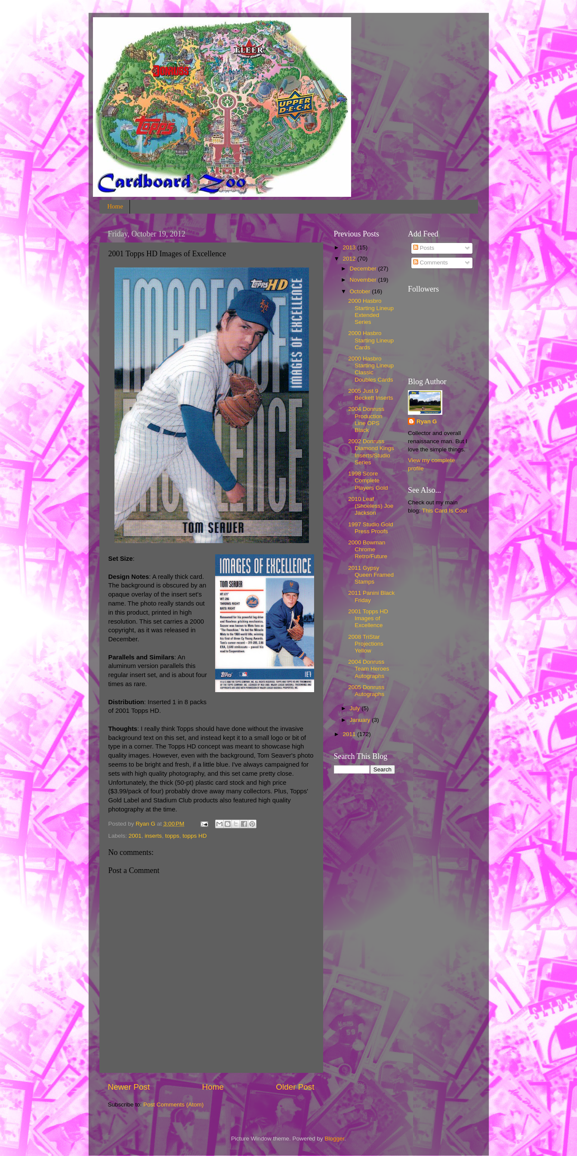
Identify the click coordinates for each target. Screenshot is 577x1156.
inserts (153, 836)
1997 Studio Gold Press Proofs (370, 527)
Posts (424, 248)
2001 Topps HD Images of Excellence (368, 618)
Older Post (295, 1086)
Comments (430, 262)
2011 (349, 734)
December (364, 268)
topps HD (194, 836)
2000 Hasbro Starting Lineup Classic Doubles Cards (371, 369)
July (356, 708)
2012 (349, 258)
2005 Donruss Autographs (366, 690)
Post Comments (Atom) (173, 1104)
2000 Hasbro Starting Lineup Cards (371, 340)
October (361, 291)
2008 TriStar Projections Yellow (365, 644)
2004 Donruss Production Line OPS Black (366, 419)
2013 (349, 247)
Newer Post (129, 1086)
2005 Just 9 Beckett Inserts (370, 394)
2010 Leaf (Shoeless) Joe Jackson (370, 506)
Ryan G (427, 421)
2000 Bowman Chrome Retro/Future (367, 549)
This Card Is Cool (444, 510)
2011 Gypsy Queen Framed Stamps (371, 575)
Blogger (335, 1138)
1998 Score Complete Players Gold (368, 480)
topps (172, 836)
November (364, 280)
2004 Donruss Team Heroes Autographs (368, 669)
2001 (135, 836)
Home (115, 206)
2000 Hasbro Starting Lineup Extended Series (371, 311)
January (361, 720)
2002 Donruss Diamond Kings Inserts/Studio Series (371, 452)
